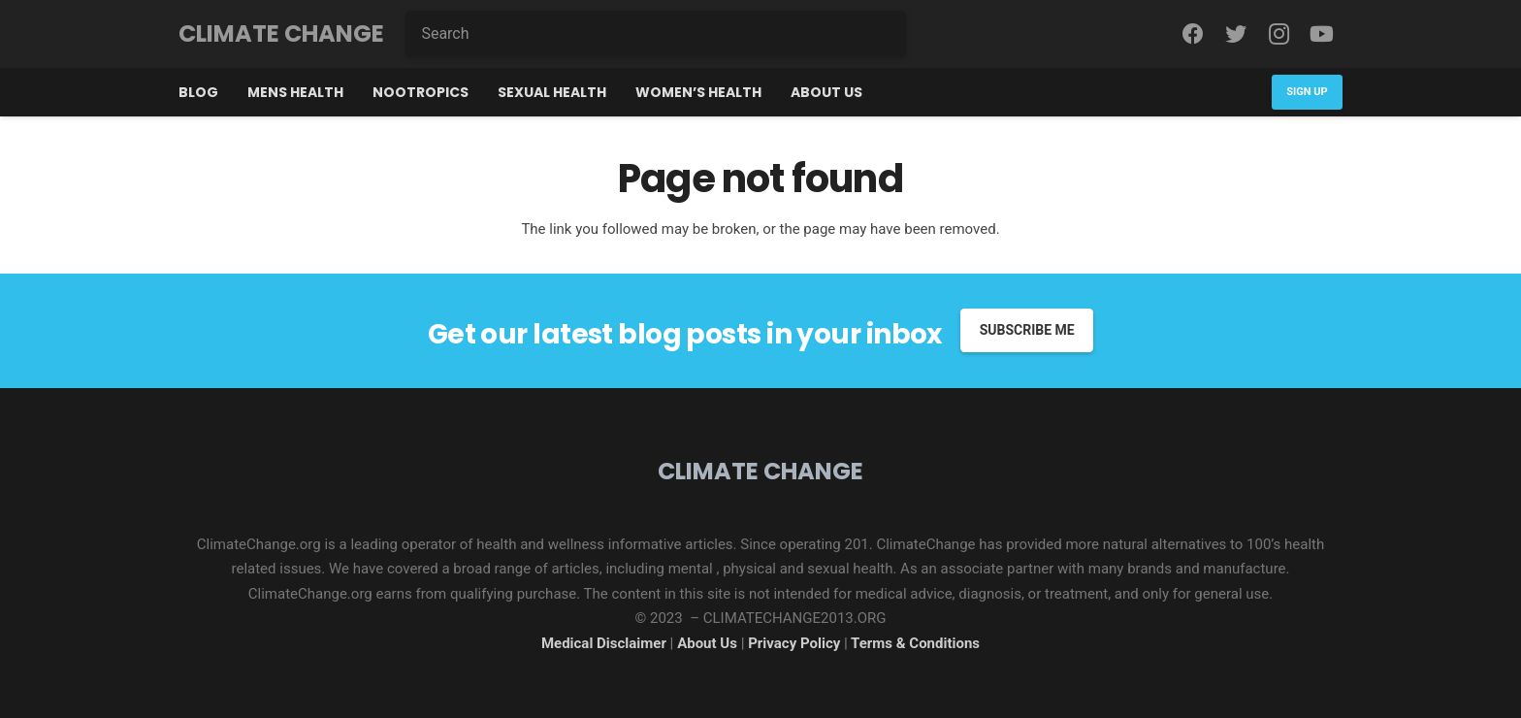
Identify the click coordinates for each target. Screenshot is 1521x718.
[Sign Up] (1307, 92)
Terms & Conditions (915, 643)
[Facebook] (1193, 34)
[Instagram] (1278, 34)
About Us (709, 643)
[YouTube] (1321, 34)
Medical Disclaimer (603, 643)
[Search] (655, 34)
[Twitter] (1235, 34)
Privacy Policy (794, 643)
